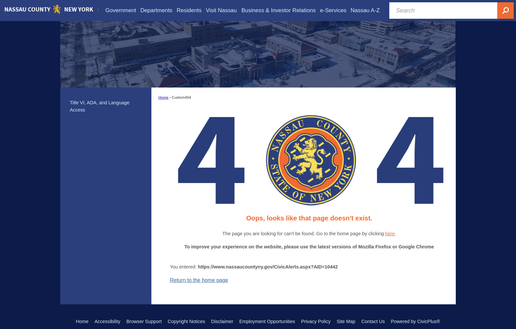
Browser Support (144, 321)
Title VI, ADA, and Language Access (99, 106)
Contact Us (373, 321)
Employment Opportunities (267, 321)
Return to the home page (199, 280)
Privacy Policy (316, 321)
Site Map (346, 321)
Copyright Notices (186, 321)
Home (163, 97)
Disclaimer (222, 321)
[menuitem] (120, 10)
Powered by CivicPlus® (415, 321)
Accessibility (107, 321)
